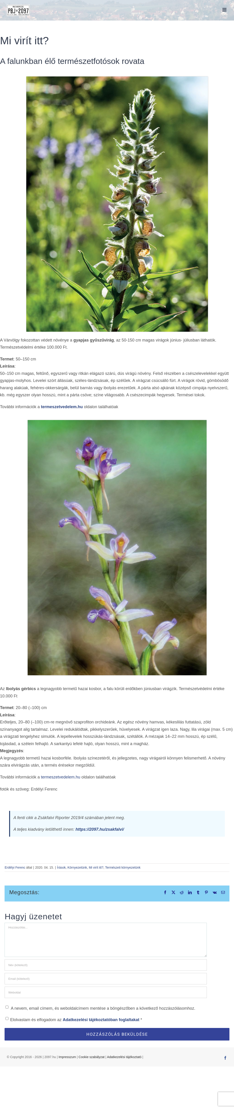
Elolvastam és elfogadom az (73, 1019)
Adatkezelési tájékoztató (124, 1057)
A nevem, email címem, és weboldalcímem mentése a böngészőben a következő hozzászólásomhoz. (103, 1008)
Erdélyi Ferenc (15, 867)
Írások (61, 867)
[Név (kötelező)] (106, 965)
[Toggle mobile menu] (224, 9)
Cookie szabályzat (92, 1057)
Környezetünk (77, 867)
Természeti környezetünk (123, 867)
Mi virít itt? (96, 867)
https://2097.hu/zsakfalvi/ (100, 829)
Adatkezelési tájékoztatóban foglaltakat (102, 1019)
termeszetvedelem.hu (62, 407)
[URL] (106, 992)
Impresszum (67, 1057)
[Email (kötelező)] (106, 978)
